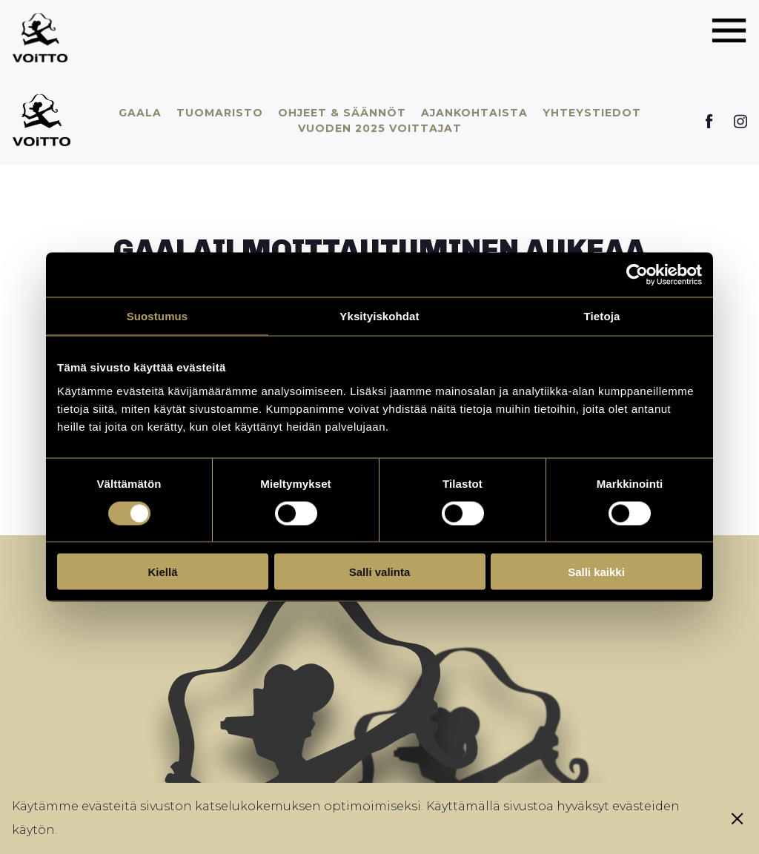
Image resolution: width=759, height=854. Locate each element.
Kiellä (162, 572)
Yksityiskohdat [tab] (379, 316)
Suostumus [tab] (157, 316)
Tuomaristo (219, 112)
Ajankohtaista (474, 112)
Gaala (140, 112)
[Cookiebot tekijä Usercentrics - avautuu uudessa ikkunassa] (637, 275)
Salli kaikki (596, 572)
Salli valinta (380, 572)
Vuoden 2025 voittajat (380, 128)
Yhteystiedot (592, 112)
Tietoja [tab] (602, 316)
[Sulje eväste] (737, 818)
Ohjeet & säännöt (342, 112)
